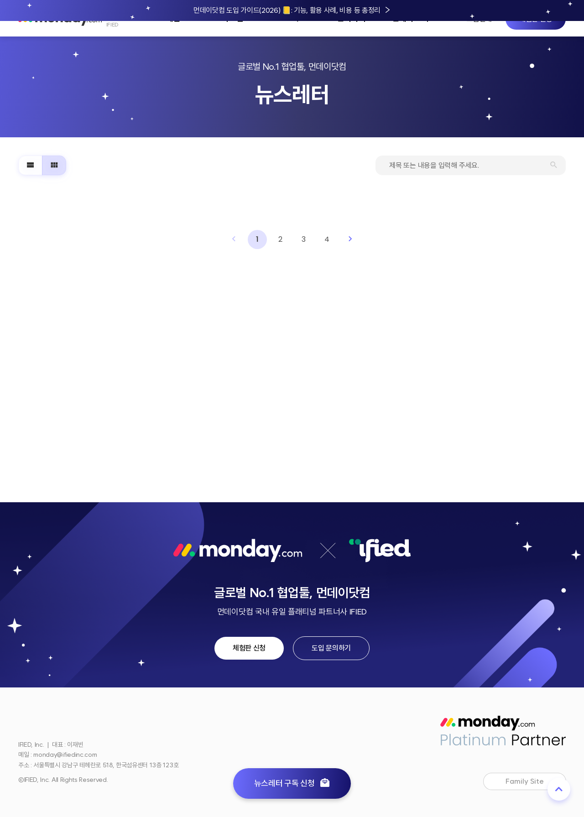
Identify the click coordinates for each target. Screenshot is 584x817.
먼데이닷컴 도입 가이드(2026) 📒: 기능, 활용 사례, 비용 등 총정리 (287, 10)
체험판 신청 (249, 648)
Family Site (533, 782)
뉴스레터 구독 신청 (292, 783)
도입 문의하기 (331, 648)
